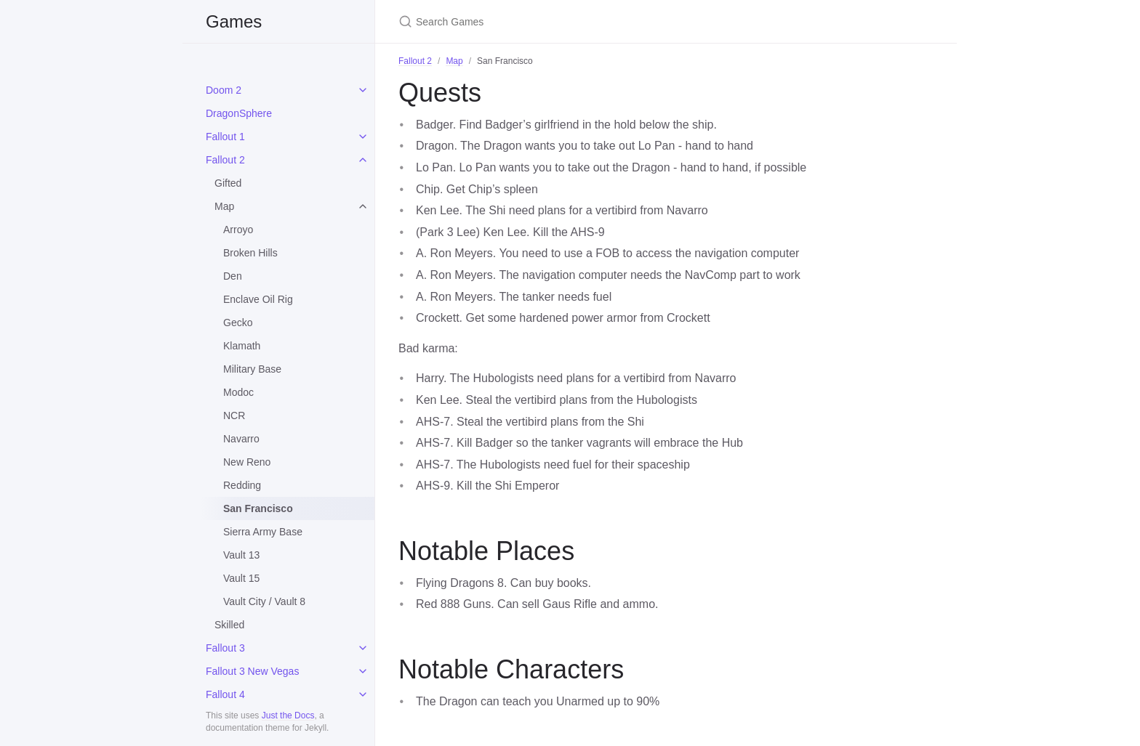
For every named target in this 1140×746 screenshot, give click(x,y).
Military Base (252, 369)
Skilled (229, 625)
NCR (234, 415)
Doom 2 (223, 90)
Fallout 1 (225, 136)
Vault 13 (241, 555)
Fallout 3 (225, 648)
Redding (242, 485)
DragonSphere (239, 113)
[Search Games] (570, 21)
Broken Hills (250, 253)
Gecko (237, 322)
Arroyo (238, 229)
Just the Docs (288, 715)
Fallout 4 (225, 694)
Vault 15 (241, 578)
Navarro (241, 439)
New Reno (246, 462)
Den (232, 276)
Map (224, 206)
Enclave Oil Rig (258, 299)
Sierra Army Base (262, 532)
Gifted (227, 183)
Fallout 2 (225, 160)
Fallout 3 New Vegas (252, 671)
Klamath (241, 346)
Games (234, 21)
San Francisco (258, 508)
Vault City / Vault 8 (264, 601)
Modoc (238, 392)
